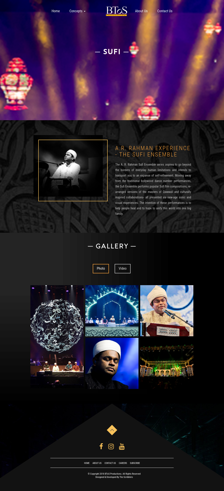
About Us (141, 11)
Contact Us (164, 11)
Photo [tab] (101, 268)
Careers (123, 463)
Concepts (77, 11)
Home (56, 11)
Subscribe (135, 463)
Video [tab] (122, 268)
